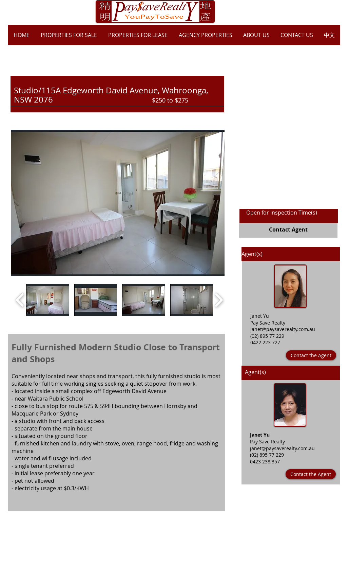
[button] (118, 203)
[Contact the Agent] (311, 355)
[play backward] (20, 300)
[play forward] (218, 300)
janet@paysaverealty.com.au (282, 329)
